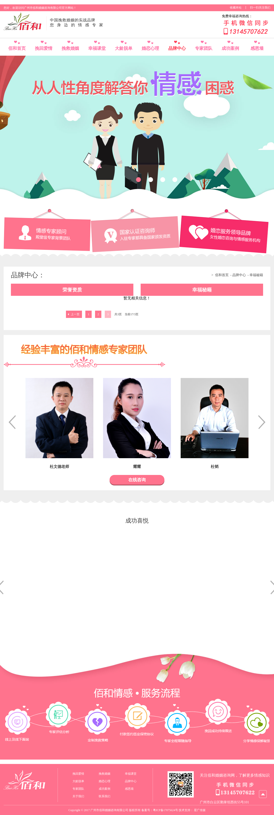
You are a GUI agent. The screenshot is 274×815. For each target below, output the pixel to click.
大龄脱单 (123, 48)
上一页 (75, 314)
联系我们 (104, 796)
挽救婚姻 (70, 48)
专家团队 (203, 48)
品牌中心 (177, 48)
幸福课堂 (97, 48)
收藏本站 (236, 7)
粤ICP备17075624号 (165, 810)
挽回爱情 (43, 48)
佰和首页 (17, 48)
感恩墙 (257, 48)
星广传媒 (200, 810)
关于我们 (78, 796)
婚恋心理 (150, 48)
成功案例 (230, 48)
